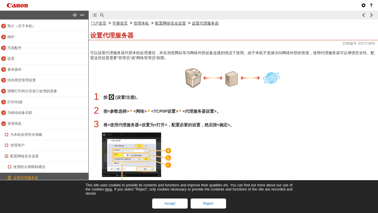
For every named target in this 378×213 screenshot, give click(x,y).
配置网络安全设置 (24, 156)
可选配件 (14, 48)
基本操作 (14, 69)
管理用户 (17, 145)
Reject (208, 203)
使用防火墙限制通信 (29, 167)
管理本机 (14, 124)
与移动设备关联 (19, 113)
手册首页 (120, 23)
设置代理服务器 (25, 178)
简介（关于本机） (21, 26)
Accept (169, 203)
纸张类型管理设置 (21, 80)
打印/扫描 (14, 102)
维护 (10, 37)
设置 (10, 59)
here (108, 189)
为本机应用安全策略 (26, 135)
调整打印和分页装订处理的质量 (32, 91)
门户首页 (98, 23)
